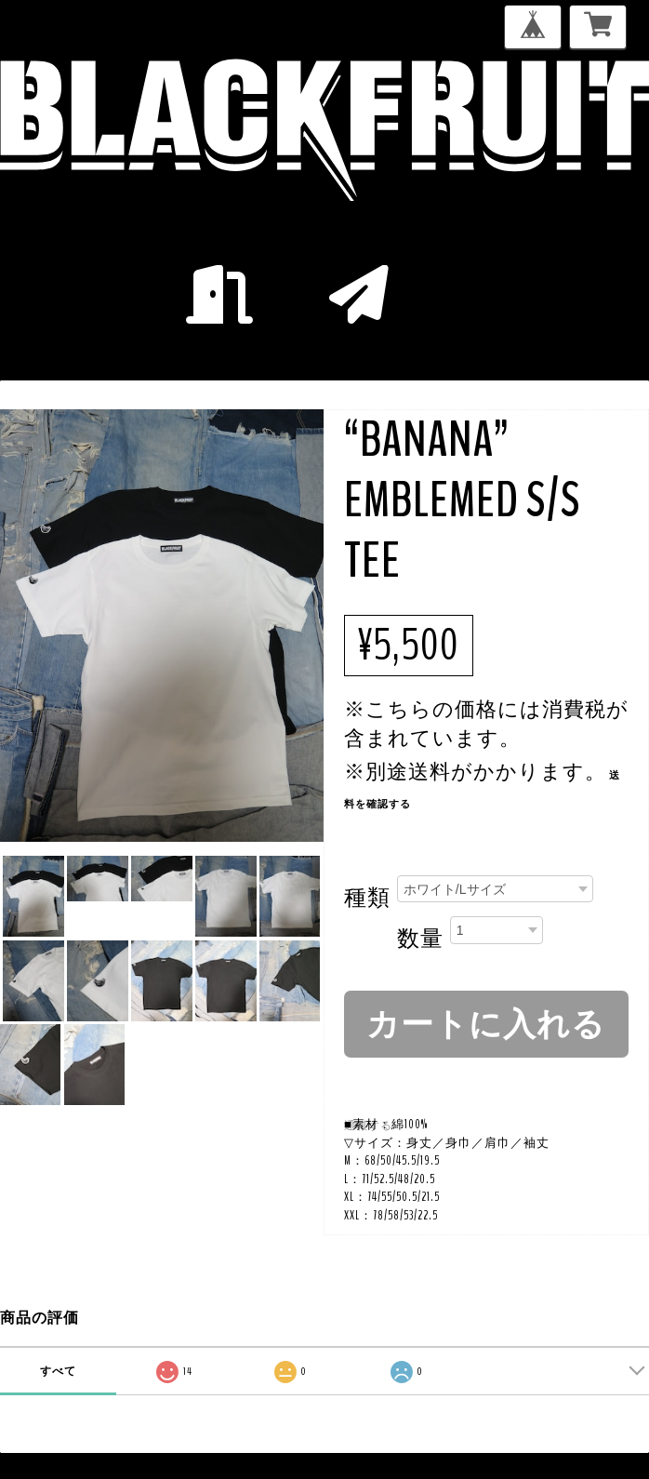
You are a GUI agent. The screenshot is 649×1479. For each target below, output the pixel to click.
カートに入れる (485, 1024)
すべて (58, 1371)
